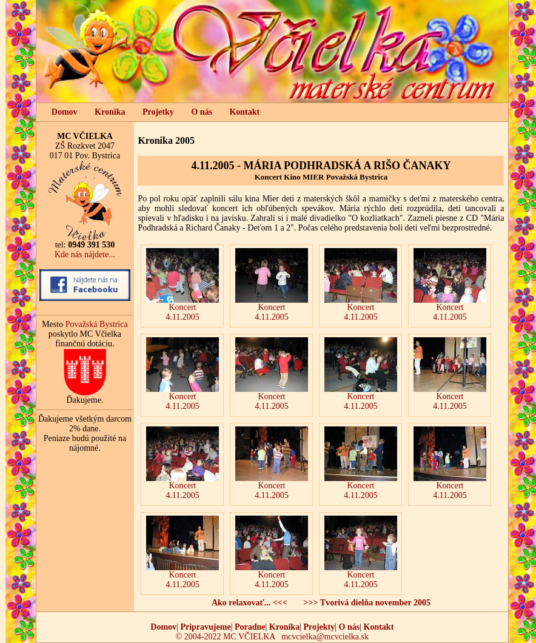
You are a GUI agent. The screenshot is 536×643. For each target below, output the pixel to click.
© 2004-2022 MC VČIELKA (225, 636)
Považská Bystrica (96, 324)
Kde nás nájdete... (85, 254)
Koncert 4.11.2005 (182, 285)
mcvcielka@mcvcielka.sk (325, 636)
